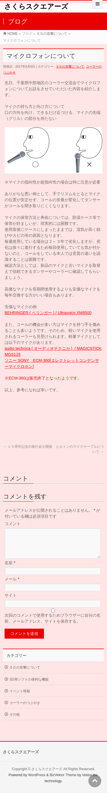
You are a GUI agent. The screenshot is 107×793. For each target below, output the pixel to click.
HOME (12, 34)
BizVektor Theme (63, 775)
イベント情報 (19, 698)
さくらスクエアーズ (36, 6)
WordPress (36, 775)
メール (12, 586)
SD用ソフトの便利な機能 (29, 686)
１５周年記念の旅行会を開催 (27, 447)
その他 (14, 721)
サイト (11, 602)
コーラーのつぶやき (24, 710)
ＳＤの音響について (52, 34)
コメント (13, 523)
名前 (10, 569)
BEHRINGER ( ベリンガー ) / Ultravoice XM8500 (48, 312)
